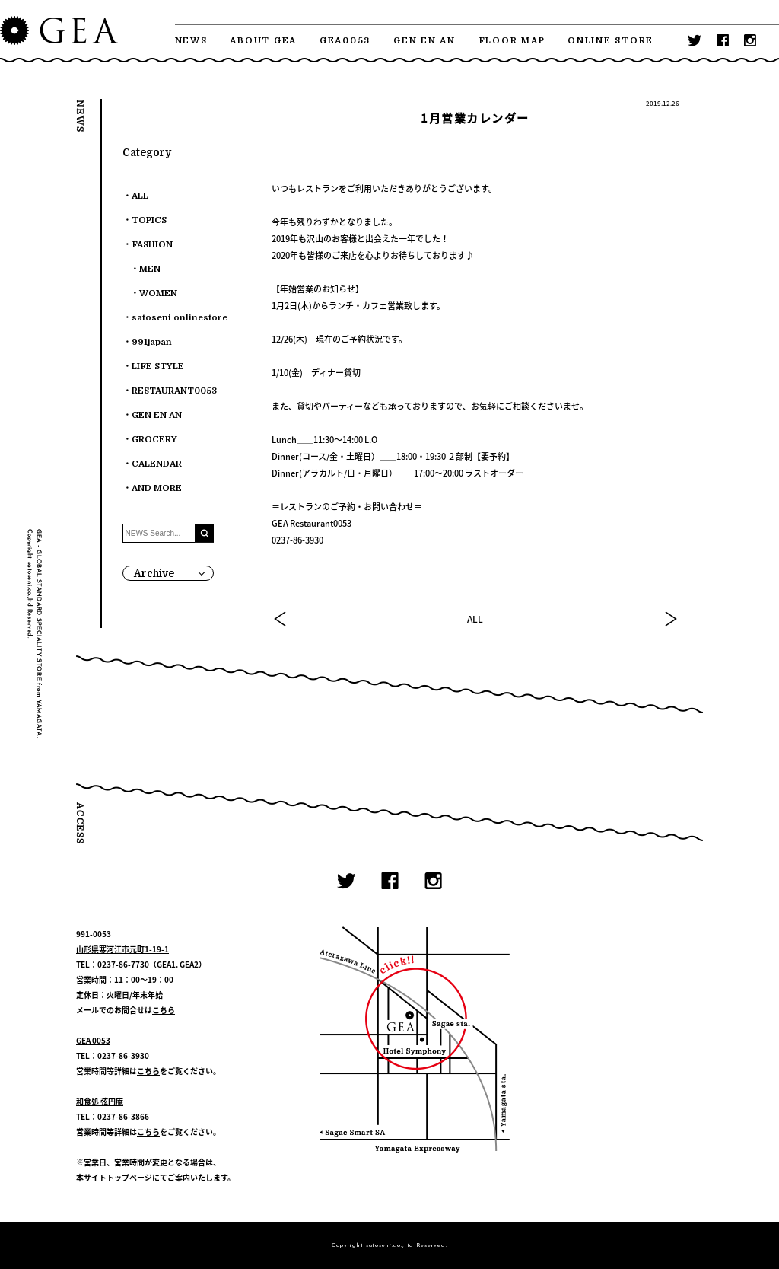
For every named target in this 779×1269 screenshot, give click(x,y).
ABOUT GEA (263, 41)
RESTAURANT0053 (174, 391)
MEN (150, 269)
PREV (281, 619)
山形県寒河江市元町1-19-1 (122, 949)
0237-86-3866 (123, 1116)
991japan (152, 342)
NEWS (191, 41)
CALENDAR (157, 464)
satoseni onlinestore (179, 318)
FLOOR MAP (512, 41)
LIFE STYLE (158, 366)
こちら (163, 1010)
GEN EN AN (424, 41)
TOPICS (149, 220)
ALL (475, 619)
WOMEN (158, 293)
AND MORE (157, 488)
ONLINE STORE (610, 41)
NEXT (670, 619)
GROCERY (154, 440)
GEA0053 (345, 41)
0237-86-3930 (123, 1055)
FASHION (152, 245)
